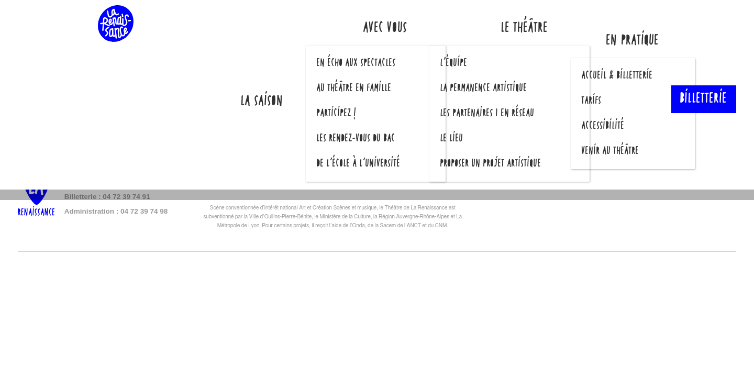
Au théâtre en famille (354, 88)
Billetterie (703, 99)
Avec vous (385, 28)
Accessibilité (603, 126)
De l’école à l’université (359, 164)
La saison (262, 102)
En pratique (632, 41)
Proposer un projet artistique (490, 164)
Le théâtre (524, 28)
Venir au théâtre (610, 151)
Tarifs (592, 101)
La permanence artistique (483, 88)
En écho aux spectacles (356, 63)
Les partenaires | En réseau (487, 113)
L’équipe (454, 63)
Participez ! (337, 113)
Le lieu (451, 139)
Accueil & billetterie (617, 76)
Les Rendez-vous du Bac (356, 139)
